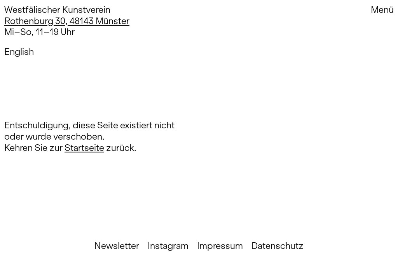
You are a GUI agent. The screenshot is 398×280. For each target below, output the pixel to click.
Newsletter (116, 245)
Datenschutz (277, 245)
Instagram (168, 245)
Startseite (84, 147)
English (19, 51)
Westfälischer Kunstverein (57, 9)
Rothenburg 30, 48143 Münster (66, 20)
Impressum (220, 245)
